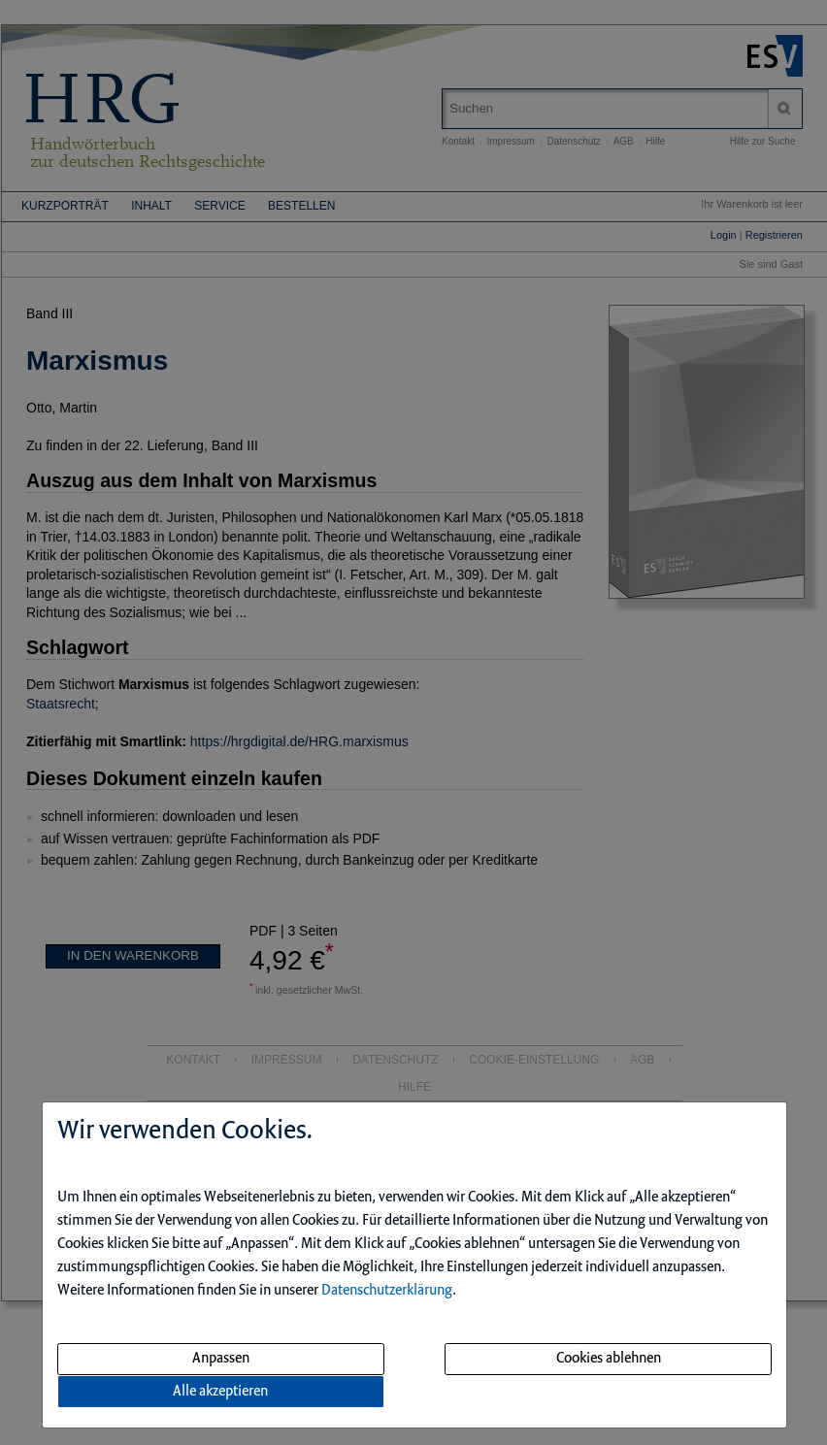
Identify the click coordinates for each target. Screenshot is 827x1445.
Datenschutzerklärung (386, 1290)
